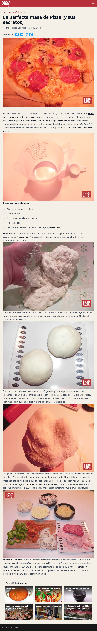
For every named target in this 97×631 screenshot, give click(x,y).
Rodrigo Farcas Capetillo (14, 27)
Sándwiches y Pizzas (14, 11)
